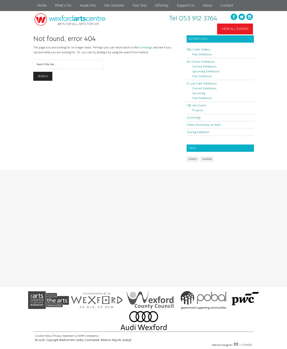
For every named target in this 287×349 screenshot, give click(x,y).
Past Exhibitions (202, 54)
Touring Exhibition (198, 132)
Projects (197, 110)
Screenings (194, 117)
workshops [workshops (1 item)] (207, 159)
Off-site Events (196, 105)
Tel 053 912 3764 (193, 18)
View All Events (235, 29)
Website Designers (222, 345)
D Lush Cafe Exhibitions (202, 83)
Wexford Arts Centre (125, 191)
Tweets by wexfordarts (200, 183)
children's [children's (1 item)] (192, 159)
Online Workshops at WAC (204, 125)
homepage (146, 47)
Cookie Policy (43, 335)
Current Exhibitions (204, 66)
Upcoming (198, 93)
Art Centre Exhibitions (201, 62)
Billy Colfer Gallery (199, 49)
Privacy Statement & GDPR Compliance (76, 335)
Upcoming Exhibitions (205, 71)
